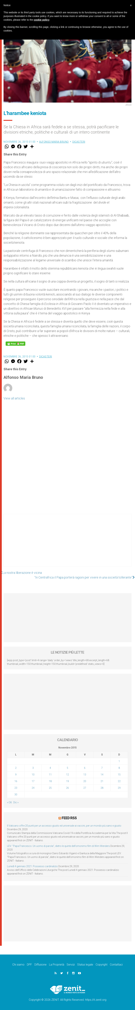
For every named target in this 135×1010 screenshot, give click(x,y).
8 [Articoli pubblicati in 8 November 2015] (119, 768)
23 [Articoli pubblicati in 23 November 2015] (15, 787)
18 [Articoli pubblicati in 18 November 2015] (50, 781)
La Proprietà (56, 964)
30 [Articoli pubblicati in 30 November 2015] (15, 794)
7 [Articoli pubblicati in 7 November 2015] (102, 768)
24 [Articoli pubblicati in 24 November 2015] (33, 787)
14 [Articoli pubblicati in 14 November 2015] (102, 774)
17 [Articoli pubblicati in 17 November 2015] (33, 781)
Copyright (101, 964)
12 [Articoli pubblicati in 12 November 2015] (67, 774)
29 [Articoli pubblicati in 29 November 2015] (119, 787)
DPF (29, 964)
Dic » (15, 802)
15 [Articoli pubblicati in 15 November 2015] (119, 774)
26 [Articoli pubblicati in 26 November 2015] (67, 787)
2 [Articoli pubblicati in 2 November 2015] (16, 768)
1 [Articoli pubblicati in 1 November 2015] (119, 761)
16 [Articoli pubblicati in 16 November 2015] (15, 781)
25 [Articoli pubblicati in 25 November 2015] (50, 787)
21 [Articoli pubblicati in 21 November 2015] (102, 781)
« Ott (9, 802)
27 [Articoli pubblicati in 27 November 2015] (84, 787)
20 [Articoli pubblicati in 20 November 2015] (84, 781)
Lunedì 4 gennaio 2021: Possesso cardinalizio (32, 866)
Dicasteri (78, 141)
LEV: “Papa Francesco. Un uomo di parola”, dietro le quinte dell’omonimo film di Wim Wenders (58, 846)
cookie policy (41, 19)
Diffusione (40, 964)
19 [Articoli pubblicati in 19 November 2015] (67, 781)
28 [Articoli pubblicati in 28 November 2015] (102, 787)
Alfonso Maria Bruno (54, 141)
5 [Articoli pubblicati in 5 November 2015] (67, 768)
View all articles (14, 398)
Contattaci (116, 964)
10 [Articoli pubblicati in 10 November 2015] (33, 774)
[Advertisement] (67, 543)
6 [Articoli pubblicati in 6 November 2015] (84, 768)
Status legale (85, 964)
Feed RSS (69, 818)
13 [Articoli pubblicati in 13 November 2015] (84, 774)
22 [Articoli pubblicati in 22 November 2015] (119, 781)
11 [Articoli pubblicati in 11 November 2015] (50, 774)
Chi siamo (18, 964)
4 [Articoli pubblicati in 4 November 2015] (50, 768)
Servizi (71, 964)
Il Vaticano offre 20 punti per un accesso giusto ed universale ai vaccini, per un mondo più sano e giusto (64, 825)
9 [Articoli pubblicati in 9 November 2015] (16, 774)
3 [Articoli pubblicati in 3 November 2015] (33, 768)
